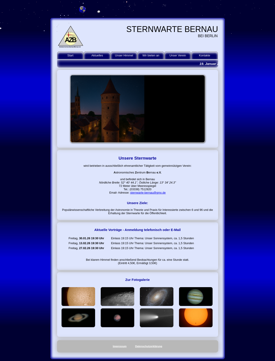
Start (70, 55)
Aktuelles (97, 55)
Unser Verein (177, 55)
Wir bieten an (151, 55)
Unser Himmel (124, 55)
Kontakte (204, 55)
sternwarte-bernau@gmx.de (148, 192)
